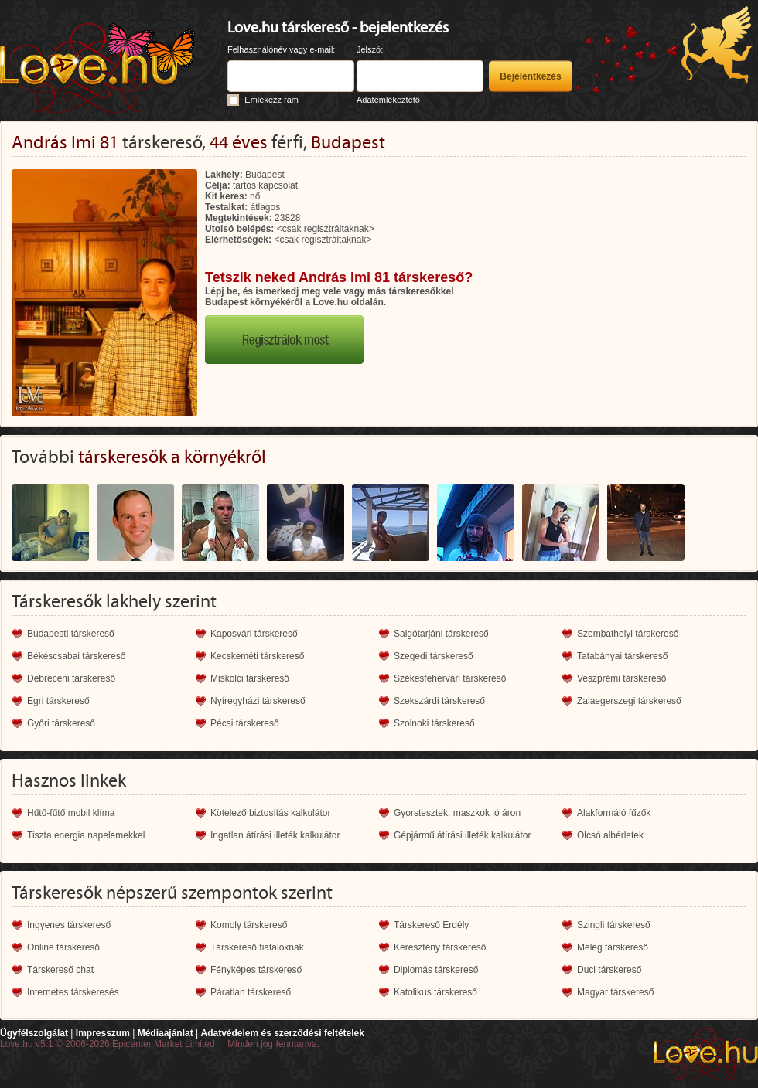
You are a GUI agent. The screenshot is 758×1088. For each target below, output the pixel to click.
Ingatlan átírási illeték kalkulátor (275, 835)
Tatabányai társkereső (622, 656)
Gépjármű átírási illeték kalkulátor (462, 835)
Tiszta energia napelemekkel (86, 835)
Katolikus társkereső (435, 992)
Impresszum (103, 1033)
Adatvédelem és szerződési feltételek (282, 1033)
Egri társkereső (58, 700)
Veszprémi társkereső (621, 678)
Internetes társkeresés (73, 992)
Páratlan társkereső (250, 992)
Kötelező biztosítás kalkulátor (270, 813)
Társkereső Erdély (431, 925)
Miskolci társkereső (249, 678)
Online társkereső (63, 947)
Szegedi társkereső (433, 656)
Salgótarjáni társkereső (441, 633)
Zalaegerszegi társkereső (629, 700)
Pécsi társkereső (244, 723)
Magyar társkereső (615, 992)
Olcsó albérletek (610, 835)
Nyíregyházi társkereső (258, 700)
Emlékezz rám (271, 99)
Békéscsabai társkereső (76, 656)
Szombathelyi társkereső (627, 633)
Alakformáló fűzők (613, 813)
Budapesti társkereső (70, 633)
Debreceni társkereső (71, 678)
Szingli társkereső (613, 925)
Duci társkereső (609, 969)
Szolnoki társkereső (434, 723)
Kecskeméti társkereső (257, 656)
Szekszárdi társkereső (439, 700)
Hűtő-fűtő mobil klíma (70, 813)
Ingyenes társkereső (69, 925)
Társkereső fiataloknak (257, 947)
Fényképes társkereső (256, 969)
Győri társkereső (61, 723)
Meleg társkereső (612, 947)
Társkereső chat (60, 969)
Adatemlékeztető (388, 99)
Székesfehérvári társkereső (450, 678)
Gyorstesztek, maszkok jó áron (457, 813)
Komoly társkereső (248, 925)
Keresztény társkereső (440, 947)
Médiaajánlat (165, 1033)
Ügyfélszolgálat (34, 1033)
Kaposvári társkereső (254, 633)
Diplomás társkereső (436, 969)
